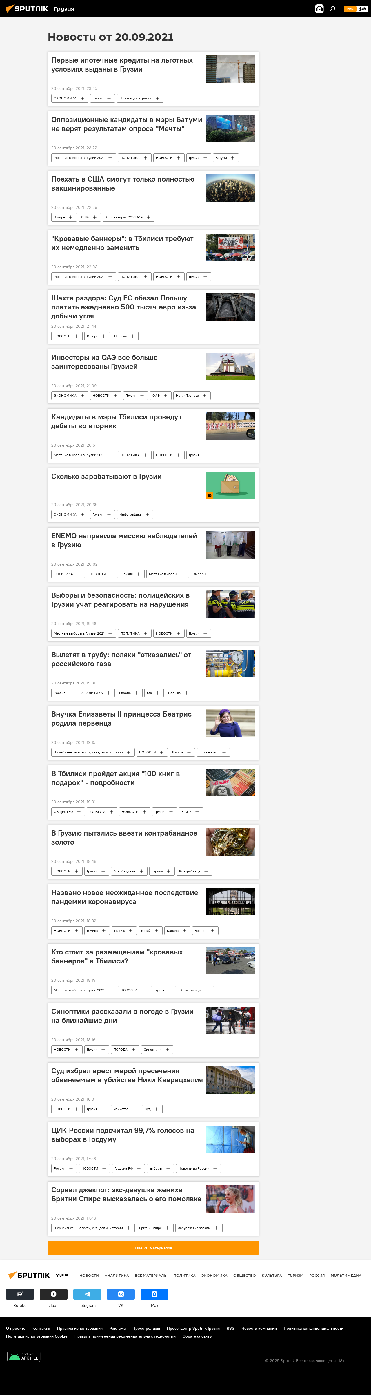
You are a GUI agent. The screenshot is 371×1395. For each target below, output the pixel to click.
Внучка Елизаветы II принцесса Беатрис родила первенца (121, 718)
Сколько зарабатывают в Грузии (106, 476)
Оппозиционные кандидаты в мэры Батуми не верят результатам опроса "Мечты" (126, 124)
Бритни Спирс (150, 1228)
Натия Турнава (187, 395)
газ (149, 693)
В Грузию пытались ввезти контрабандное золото (124, 837)
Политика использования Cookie (37, 1336)
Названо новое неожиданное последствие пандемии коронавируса (124, 897)
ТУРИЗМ (295, 1275)
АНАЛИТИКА (92, 693)
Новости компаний (259, 1328)
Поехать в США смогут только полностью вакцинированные (122, 183)
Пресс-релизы (146, 1328)
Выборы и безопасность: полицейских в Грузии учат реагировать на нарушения (120, 599)
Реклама (118, 1328)
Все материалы (151, 1275)
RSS (230, 1328)
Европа (125, 693)
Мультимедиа (346, 1275)
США (85, 217)
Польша (120, 336)
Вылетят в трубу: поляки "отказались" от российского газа (121, 659)
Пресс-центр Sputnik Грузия (193, 1328)
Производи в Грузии (135, 98)
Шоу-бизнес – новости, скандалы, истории (88, 752)
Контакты (41, 1328)
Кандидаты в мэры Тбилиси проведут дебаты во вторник (116, 421)
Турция (157, 871)
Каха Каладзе (191, 990)
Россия (59, 693)
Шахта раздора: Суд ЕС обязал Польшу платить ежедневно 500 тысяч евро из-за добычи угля (123, 306)
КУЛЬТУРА (97, 811)
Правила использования (80, 1328)
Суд (148, 1109)
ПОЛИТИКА (130, 157)
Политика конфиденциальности (313, 1328)
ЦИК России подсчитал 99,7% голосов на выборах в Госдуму (122, 1135)
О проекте (16, 1328)
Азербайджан (125, 871)
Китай (146, 930)
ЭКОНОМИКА (65, 98)
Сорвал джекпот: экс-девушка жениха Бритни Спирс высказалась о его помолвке (126, 1194)
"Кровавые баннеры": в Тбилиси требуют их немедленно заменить (122, 243)
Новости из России (194, 1168)
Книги (186, 811)
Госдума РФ (123, 1168)
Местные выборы (163, 574)
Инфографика (130, 514)
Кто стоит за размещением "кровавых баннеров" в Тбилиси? (117, 956)
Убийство (121, 1109)
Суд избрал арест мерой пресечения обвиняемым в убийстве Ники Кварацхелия (127, 1075)
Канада (173, 930)
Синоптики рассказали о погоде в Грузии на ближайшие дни (122, 1016)
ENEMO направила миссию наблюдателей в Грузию (124, 540)
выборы (199, 574)
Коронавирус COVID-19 (124, 217)
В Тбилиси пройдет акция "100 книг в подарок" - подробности (115, 778)
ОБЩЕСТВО (63, 811)
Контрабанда (189, 871)
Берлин (201, 930)
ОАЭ (156, 395)
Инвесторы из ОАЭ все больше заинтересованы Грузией (104, 362)
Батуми (221, 157)
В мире (59, 217)
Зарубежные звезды (194, 1228)
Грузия (98, 98)
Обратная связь (197, 1336)
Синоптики (152, 1049)
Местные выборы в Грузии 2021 (79, 157)
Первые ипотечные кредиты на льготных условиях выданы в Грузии (122, 64)
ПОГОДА (121, 1049)
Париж (119, 930)
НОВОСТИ (164, 157)
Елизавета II (208, 752)
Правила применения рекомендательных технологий (125, 1336)
